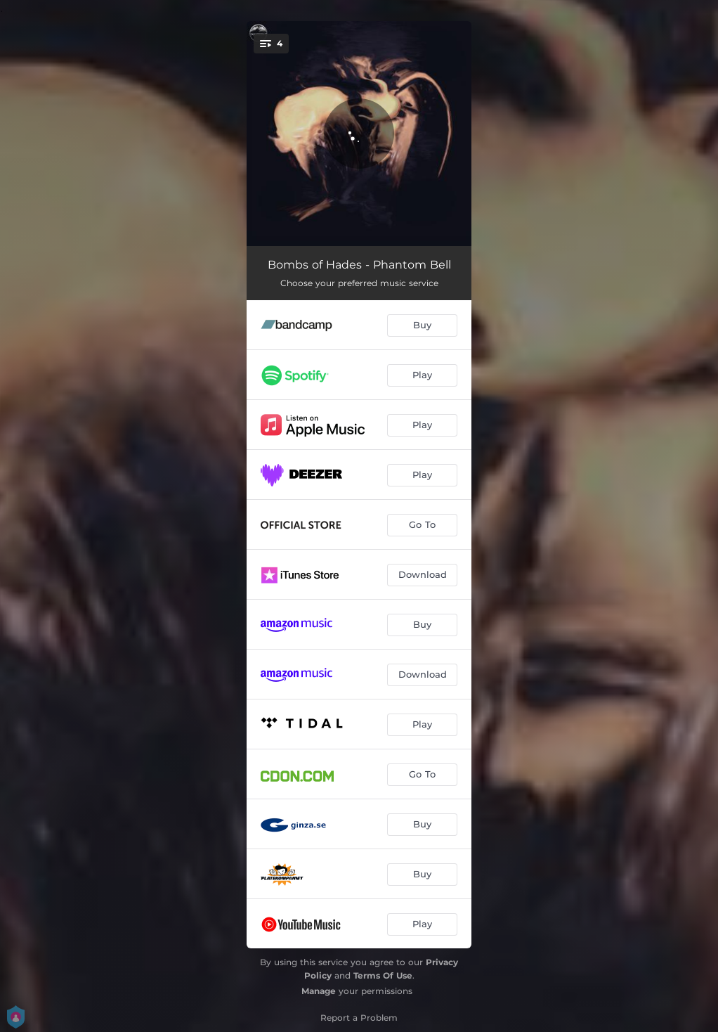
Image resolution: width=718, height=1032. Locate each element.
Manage (318, 991)
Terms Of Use (382, 975)
